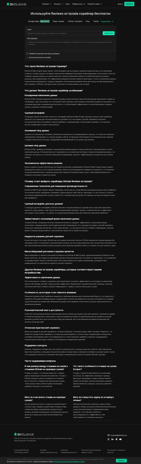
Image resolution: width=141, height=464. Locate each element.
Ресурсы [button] (58, 4)
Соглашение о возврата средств (116, 451)
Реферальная (77, 4)
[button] (107, 21)
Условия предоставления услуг (49, 451)
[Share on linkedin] (112, 439)
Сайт (29, 29)
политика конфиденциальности (69, 451)
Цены (68, 4)
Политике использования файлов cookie (91, 451)
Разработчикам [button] (95, 4)
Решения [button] (46, 4)
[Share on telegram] (116, 439)
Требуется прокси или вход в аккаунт (44, 53)
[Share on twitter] (108, 439)
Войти (120, 4)
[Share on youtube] (120, 439)
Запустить (108, 33)
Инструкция (31, 38)
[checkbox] (27, 53)
